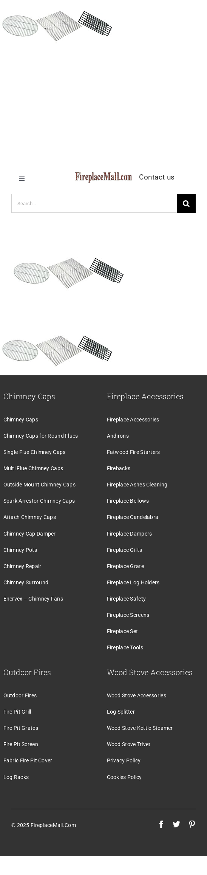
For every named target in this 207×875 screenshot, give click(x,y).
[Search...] (94, 203)
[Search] (186, 203)
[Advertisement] (103, 103)
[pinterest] (192, 824)
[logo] (103, 176)
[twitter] (176, 824)
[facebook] (161, 824)
